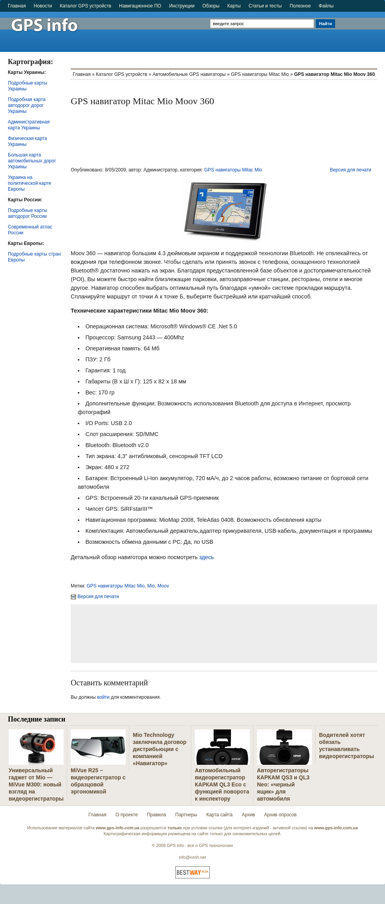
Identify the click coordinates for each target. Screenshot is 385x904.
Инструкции (181, 6)
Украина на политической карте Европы (29, 183)
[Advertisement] (361, 28)
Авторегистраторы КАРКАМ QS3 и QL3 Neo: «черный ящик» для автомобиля (283, 784)
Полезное (300, 6)
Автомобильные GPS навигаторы (189, 74)
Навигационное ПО (140, 6)
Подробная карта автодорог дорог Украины (27, 105)
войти (103, 697)
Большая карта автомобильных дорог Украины (32, 160)
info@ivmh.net (192, 857)
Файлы (326, 6)
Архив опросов (280, 814)
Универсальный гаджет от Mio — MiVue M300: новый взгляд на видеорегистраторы (36, 784)
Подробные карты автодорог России (27, 213)
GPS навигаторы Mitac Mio (260, 74)
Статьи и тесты (265, 6)
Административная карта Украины (29, 125)
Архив (248, 814)
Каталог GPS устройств (85, 6)
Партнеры (186, 814)
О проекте (127, 814)
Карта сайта (219, 814)
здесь (206, 557)
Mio (151, 586)
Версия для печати (350, 170)
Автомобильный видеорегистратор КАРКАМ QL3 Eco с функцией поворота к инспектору (222, 784)
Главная (17, 6)
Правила (156, 814)
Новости (43, 6)
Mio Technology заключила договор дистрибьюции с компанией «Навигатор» (160, 749)
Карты (234, 6)
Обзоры (210, 6)
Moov (163, 586)
